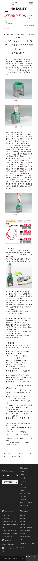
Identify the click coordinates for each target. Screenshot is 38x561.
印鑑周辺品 (23, 499)
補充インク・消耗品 (26, 502)
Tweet (6, 29)
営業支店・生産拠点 (26, 527)
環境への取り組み (25, 530)
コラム (22, 539)
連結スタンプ (24, 487)
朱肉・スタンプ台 (25, 493)
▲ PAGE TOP (31, 557)
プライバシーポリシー (27, 544)
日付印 (22, 472)
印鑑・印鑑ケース (25, 496)
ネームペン (23, 481)
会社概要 (22, 518)
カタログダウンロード (9, 530)
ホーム (6, 453)
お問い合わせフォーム (9, 521)
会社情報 (24, 511)
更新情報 (6, 540)
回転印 (22, 475)
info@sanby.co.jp (21, 434)
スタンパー (23, 484)
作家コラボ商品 (24, 505)
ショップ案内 (6, 515)
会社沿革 (22, 521)
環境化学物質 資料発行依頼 (10, 525)
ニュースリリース (17, 453)
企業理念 (22, 524)
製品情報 (24, 468)
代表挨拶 (22, 515)
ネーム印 (22, 478)
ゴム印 (22, 490)
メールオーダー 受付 (10, 549)
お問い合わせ (8, 511)
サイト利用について (27, 547)
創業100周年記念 (25, 536)
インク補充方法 (7, 536)
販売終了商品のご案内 (9, 544)
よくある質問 (6, 518)
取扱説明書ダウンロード (10, 533)
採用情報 (22, 533)
